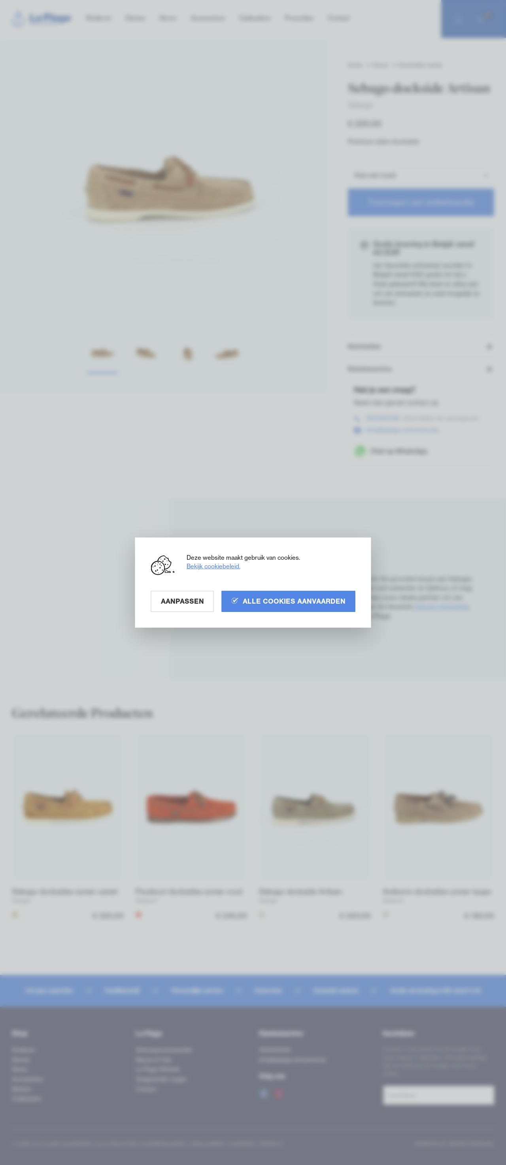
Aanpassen (182, 601)
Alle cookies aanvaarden (289, 601)
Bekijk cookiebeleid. (213, 566)
